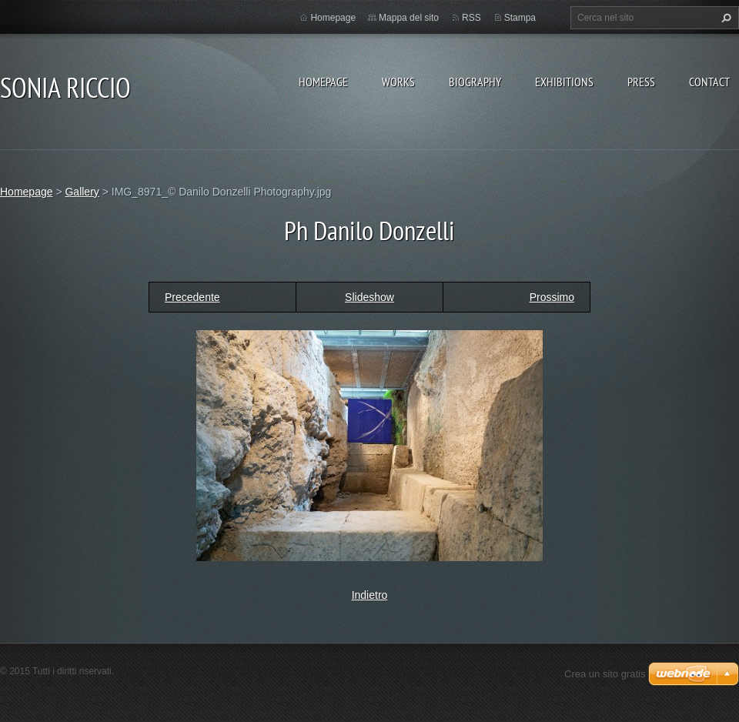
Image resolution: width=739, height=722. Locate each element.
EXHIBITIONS (564, 81)
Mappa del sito (409, 17)
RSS (471, 17)
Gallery (82, 192)
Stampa (520, 17)
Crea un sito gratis (605, 674)
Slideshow (369, 297)
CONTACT (709, 81)
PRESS (641, 81)
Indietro (370, 595)
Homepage (323, 81)
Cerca (724, 17)
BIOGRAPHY (475, 81)
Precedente (192, 297)
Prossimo (552, 297)
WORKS (398, 81)
